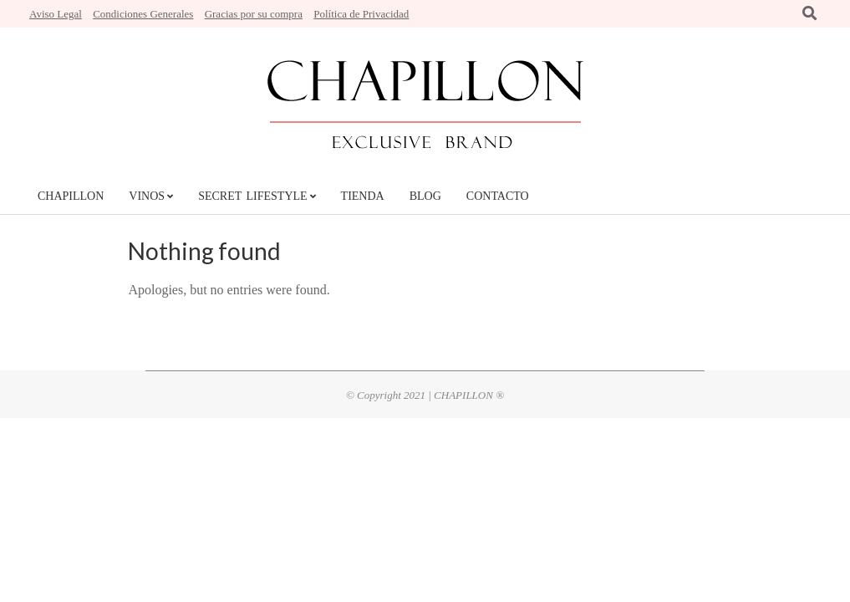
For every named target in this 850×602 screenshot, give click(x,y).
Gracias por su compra (254, 14)
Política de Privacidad (361, 14)
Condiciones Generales (143, 14)
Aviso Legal (55, 14)
